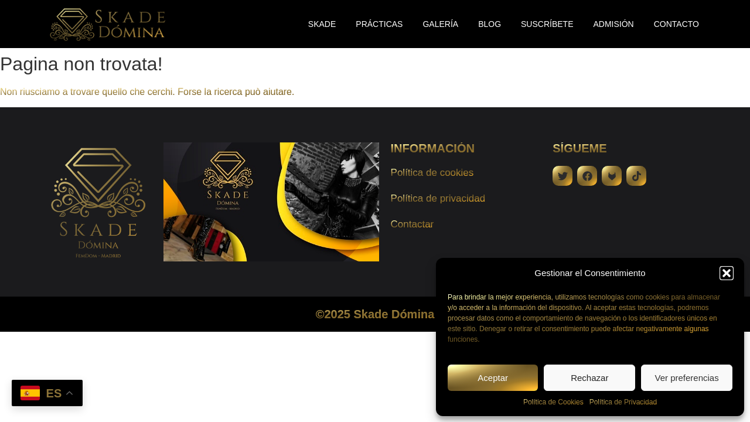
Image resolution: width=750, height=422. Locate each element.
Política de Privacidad (623, 402)
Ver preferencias (686, 378)
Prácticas (379, 24)
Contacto (676, 24)
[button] (726, 273)
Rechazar (589, 378)
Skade (322, 24)
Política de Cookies (553, 402)
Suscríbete (547, 24)
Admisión (614, 24)
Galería (440, 24)
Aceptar (493, 378)
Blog (489, 24)
